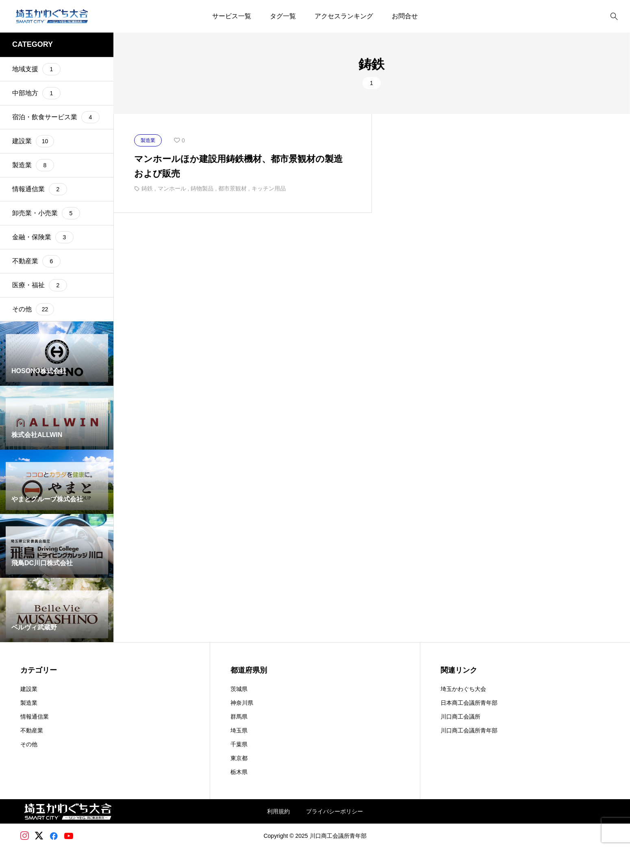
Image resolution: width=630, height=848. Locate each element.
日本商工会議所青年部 (469, 702)
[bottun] (614, 16)
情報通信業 (34, 716)
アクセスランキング (344, 16)
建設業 (28, 689)
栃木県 (239, 772)
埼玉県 (239, 730)
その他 (28, 744)
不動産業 (31, 730)
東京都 (239, 758)
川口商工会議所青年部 (469, 730)
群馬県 (239, 716)
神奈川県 (241, 702)
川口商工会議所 (460, 716)
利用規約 (278, 811)
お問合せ (405, 16)
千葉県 (239, 744)
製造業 (28, 702)
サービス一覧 (231, 16)
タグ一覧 (283, 16)
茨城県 (239, 689)
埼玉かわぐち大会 (463, 689)
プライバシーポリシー (334, 811)
